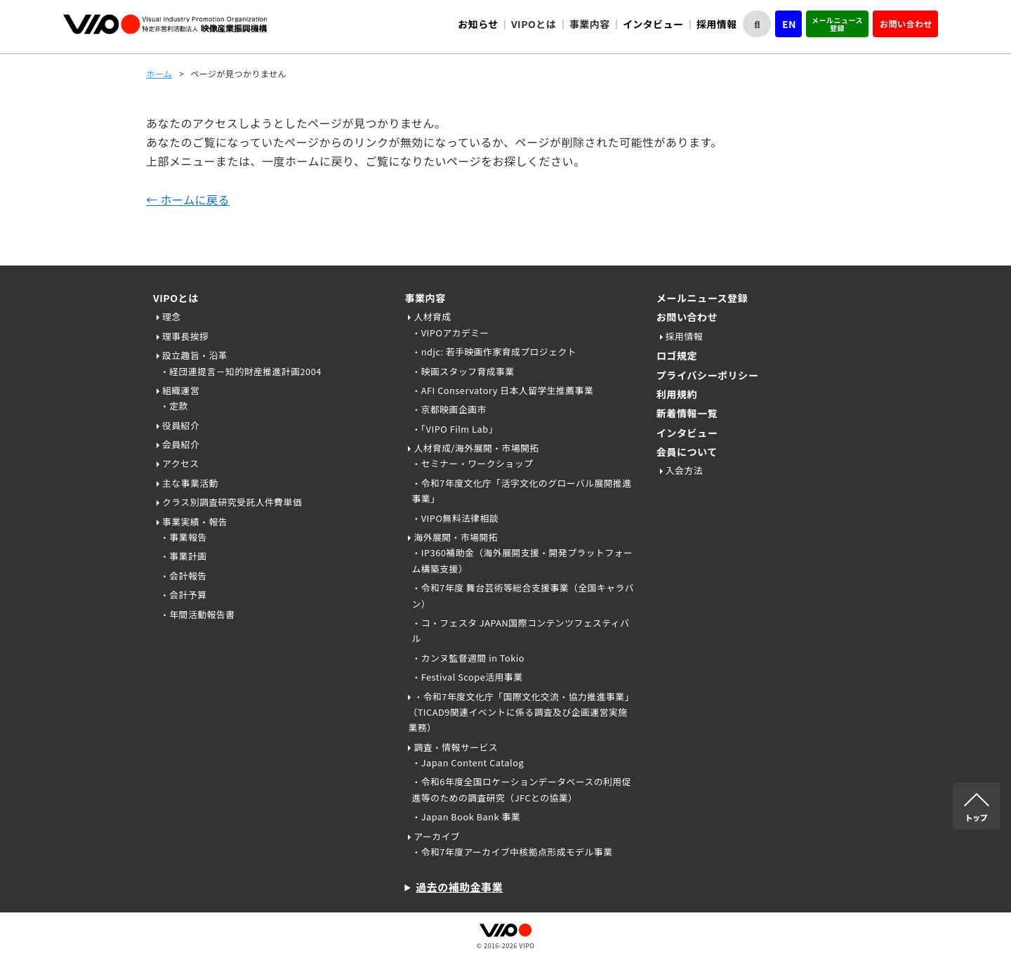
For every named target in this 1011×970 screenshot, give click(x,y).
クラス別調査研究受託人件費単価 (232, 502)
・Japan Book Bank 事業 (465, 816)
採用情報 (716, 24)
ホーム (159, 73)
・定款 (174, 405)
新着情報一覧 (687, 413)
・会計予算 (183, 594)
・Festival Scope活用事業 (466, 676)
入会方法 (684, 470)
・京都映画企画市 (448, 409)
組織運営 (180, 390)
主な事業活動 (190, 483)
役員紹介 (180, 425)
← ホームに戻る (188, 199)
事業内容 (424, 298)
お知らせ (478, 24)
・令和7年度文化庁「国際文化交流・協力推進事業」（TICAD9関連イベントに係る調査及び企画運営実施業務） (520, 712)
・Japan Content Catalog (467, 762)
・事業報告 (183, 537)
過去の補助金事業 (459, 886)
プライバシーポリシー (707, 375)
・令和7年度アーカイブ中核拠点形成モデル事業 (511, 851)
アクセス (180, 463)
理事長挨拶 (185, 336)
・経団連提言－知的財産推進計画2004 (241, 371)
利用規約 (676, 394)
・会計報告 (183, 575)
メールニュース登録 (837, 24)
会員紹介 (180, 444)
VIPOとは (176, 298)
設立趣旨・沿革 (194, 355)
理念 (171, 316)
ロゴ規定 (676, 355)
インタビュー (653, 24)
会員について (687, 452)
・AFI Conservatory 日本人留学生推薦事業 (502, 390)
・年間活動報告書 (197, 614)
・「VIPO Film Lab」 (454, 428)
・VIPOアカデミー (450, 332)
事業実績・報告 (194, 521)
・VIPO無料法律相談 (454, 518)
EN (789, 24)
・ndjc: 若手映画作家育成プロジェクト (493, 351)
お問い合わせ (906, 24)
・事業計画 (183, 556)
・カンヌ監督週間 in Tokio (467, 657)
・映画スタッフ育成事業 (462, 371)
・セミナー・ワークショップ (472, 463)
